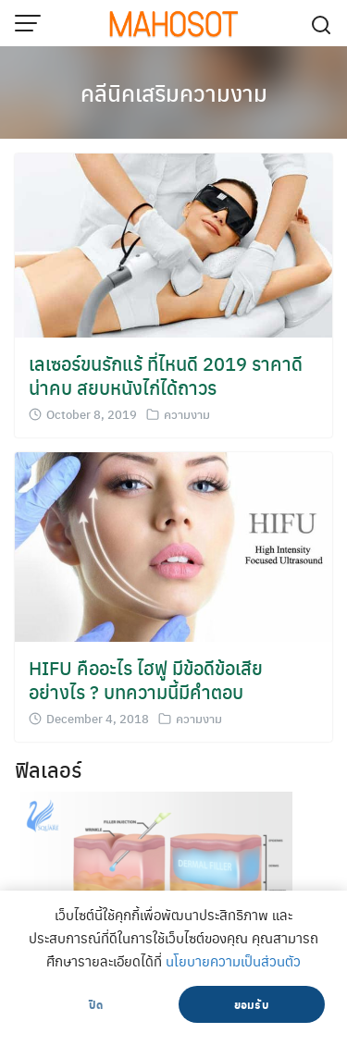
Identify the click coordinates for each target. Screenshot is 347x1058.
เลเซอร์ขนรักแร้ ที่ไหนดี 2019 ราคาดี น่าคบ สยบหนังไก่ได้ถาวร (166, 375)
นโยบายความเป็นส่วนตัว (233, 961)
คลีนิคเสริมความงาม (174, 92)
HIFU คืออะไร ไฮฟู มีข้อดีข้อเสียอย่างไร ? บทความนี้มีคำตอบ (146, 679)
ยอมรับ (251, 1004)
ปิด (96, 1004)
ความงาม (187, 414)
